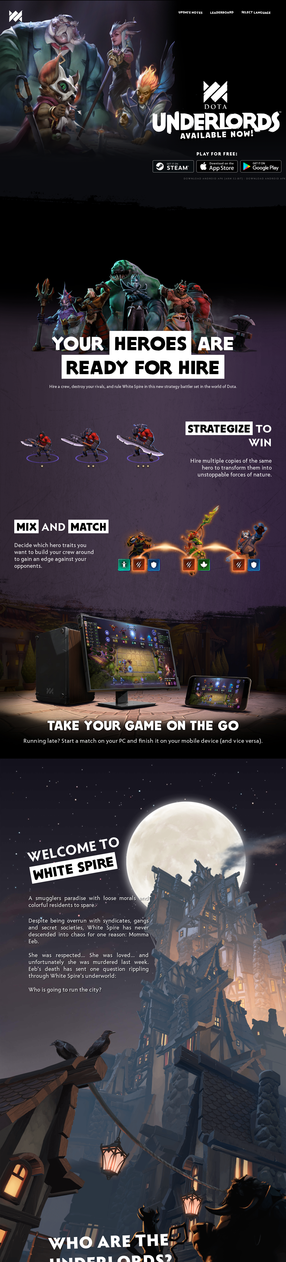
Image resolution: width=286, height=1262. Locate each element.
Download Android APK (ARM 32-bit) (213, 179)
